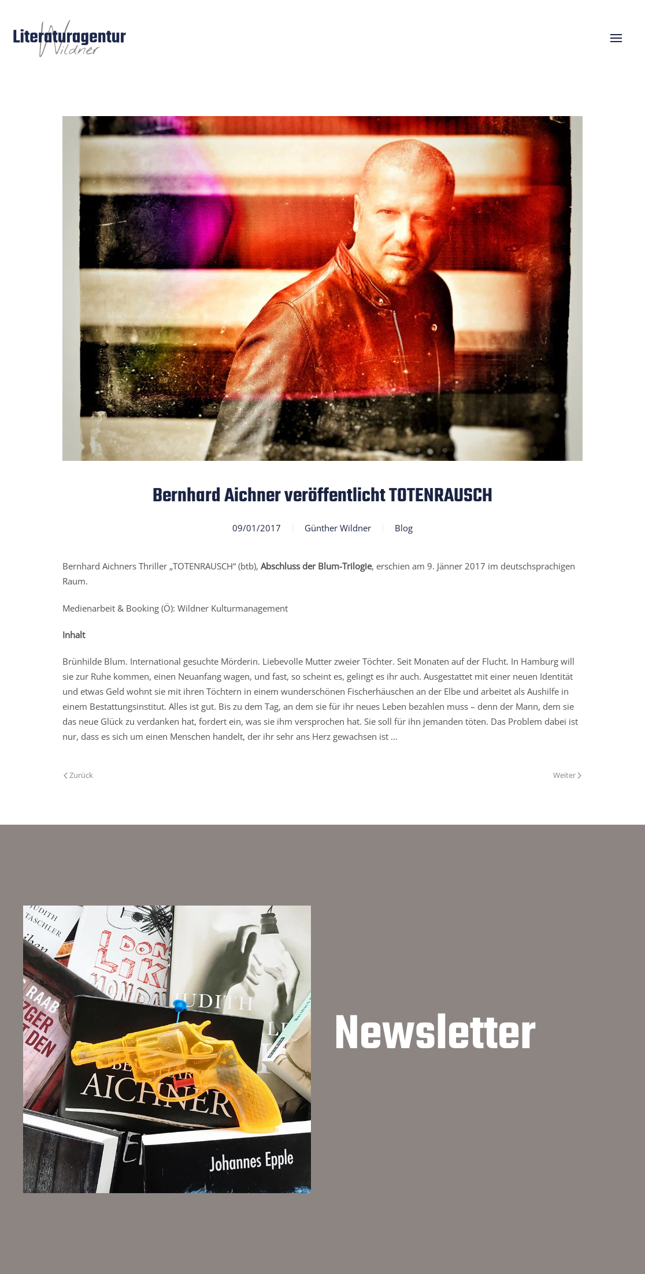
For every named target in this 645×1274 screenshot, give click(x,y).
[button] (616, 38)
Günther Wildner (338, 528)
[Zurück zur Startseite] (69, 38)
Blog (404, 528)
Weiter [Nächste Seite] (567, 775)
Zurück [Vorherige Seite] (78, 775)
